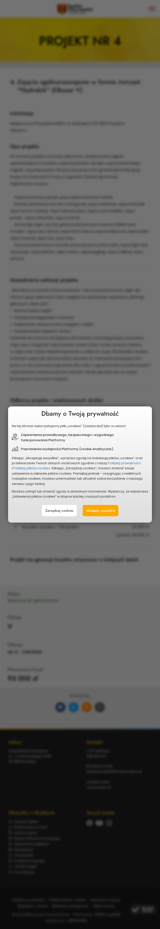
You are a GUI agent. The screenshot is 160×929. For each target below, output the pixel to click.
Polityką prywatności (118, 463)
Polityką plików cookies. (39, 467)
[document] (80, 464)
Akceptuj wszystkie (97, 504)
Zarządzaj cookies (62, 504)
